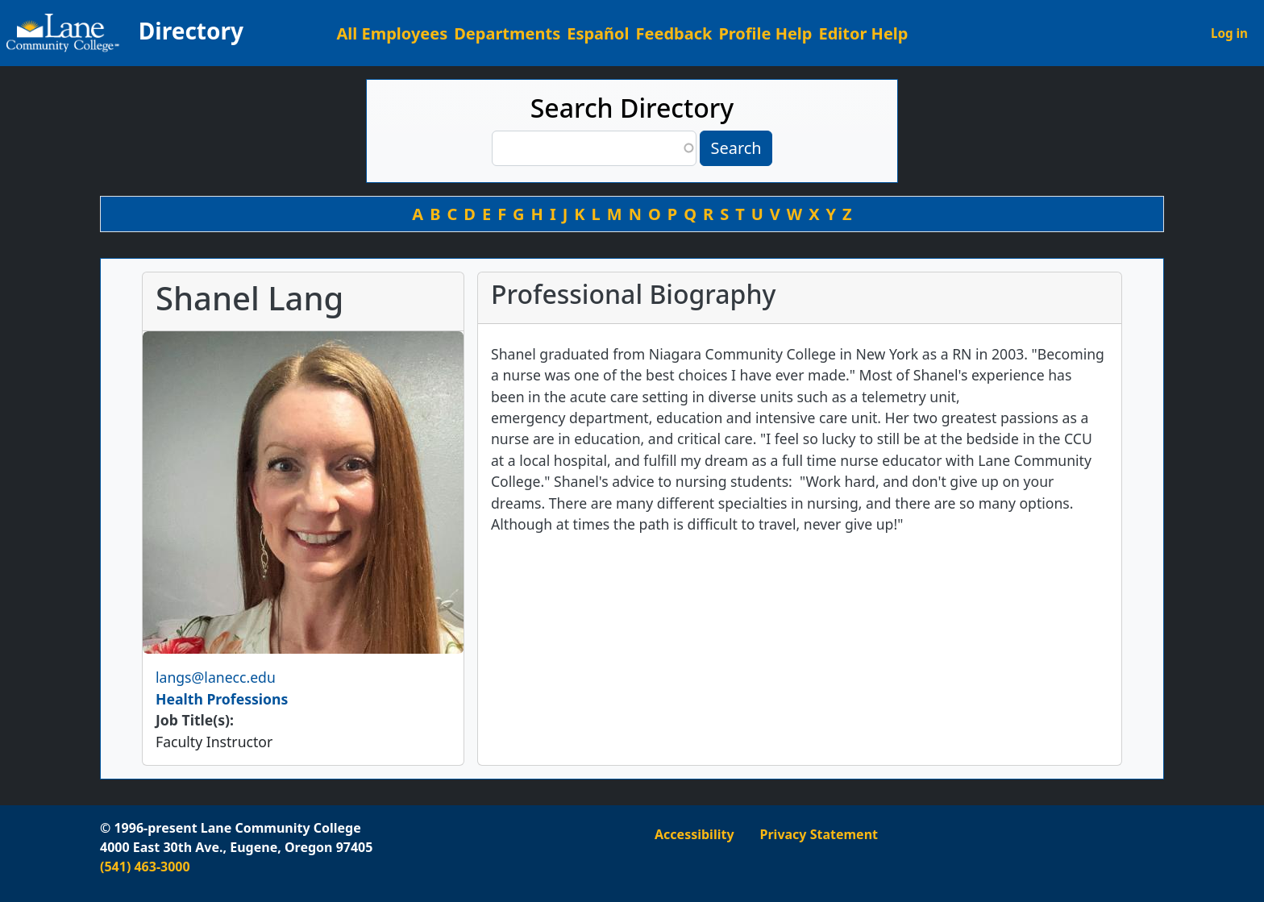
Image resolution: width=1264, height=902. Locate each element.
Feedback (674, 33)
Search (735, 148)
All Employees (392, 33)
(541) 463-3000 (145, 866)
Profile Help (765, 33)
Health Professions (222, 699)
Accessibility (694, 834)
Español (598, 33)
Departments (507, 33)
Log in (1229, 33)
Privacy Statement (819, 834)
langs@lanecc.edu (216, 677)
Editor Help (863, 33)
